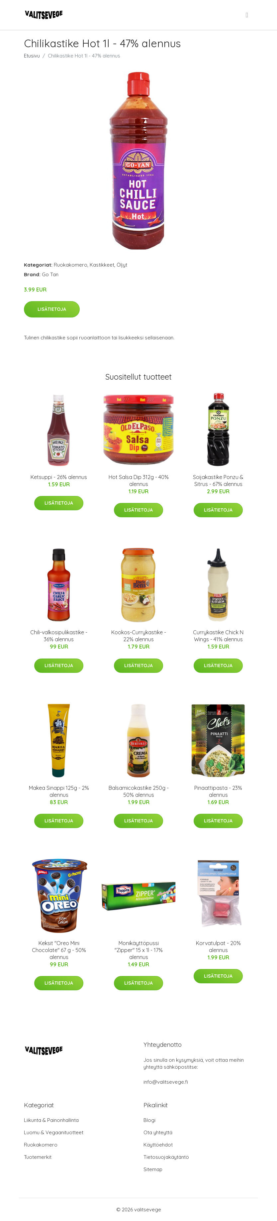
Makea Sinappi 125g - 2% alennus (59, 791)
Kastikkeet (102, 265)
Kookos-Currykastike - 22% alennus (138, 636)
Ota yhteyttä (157, 1132)
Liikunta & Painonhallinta (51, 1120)
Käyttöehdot (158, 1145)
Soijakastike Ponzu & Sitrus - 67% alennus (218, 480)
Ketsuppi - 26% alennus (59, 477)
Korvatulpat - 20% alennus (218, 946)
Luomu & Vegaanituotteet (53, 1132)
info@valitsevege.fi (165, 1082)
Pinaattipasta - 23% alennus (218, 791)
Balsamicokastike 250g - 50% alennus (139, 791)
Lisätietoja (52, 309)
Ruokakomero (70, 265)
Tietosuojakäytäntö (166, 1157)
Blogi (149, 1120)
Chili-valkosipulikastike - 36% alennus (58, 636)
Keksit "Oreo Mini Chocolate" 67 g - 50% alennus (59, 950)
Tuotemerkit (37, 1157)
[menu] (247, 15)
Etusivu (32, 56)
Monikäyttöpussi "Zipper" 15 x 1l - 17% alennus (139, 950)
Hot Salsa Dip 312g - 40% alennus (139, 480)
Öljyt (122, 265)
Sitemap (152, 1169)
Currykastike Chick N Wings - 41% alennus (218, 636)
